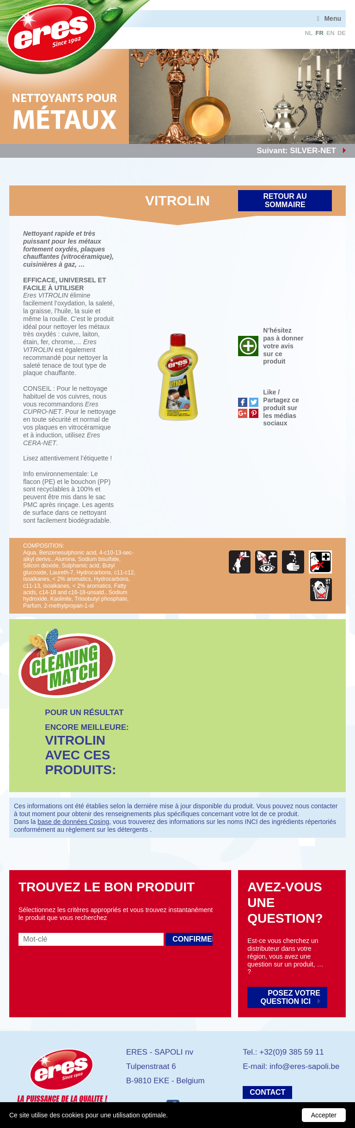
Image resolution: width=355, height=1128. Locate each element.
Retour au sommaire (285, 200)
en (330, 33)
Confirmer (192, 939)
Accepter (324, 1115)
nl (308, 33)
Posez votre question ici (290, 997)
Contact (267, 1092)
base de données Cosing (73, 821)
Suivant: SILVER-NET (296, 150)
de (341, 33)
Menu (332, 18)
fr (320, 33)
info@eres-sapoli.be (304, 1066)
